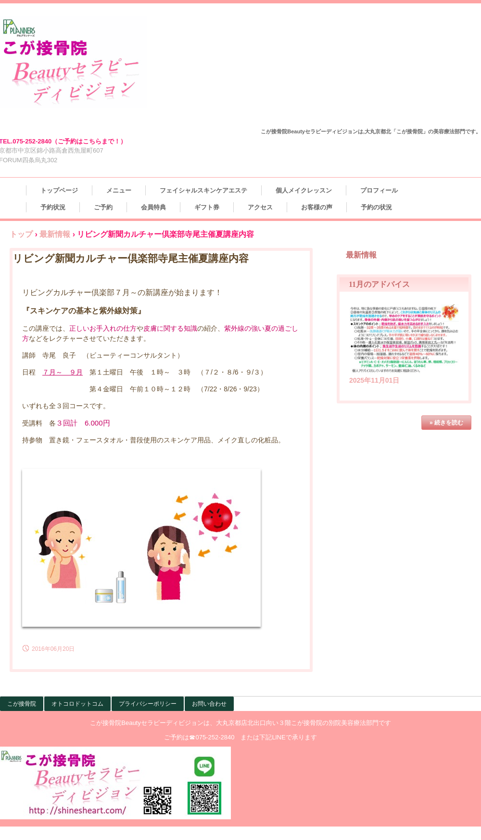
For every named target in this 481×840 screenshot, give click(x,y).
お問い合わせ (209, 703)
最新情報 (54, 234)
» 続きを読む (446, 422)
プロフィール (379, 190)
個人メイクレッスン (304, 190)
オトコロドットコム (77, 703)
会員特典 (153, 207)
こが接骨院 (21, 703)
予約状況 (52, 207)
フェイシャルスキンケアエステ (203, 190)
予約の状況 (376, 207)
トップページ (59, 190)
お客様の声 (316, 207)
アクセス (260, 207)
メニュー (118, 190)
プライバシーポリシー (148, 703)
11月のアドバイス (379, 284)
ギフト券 (206, 207)
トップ (21, 234)
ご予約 (103, 207)
